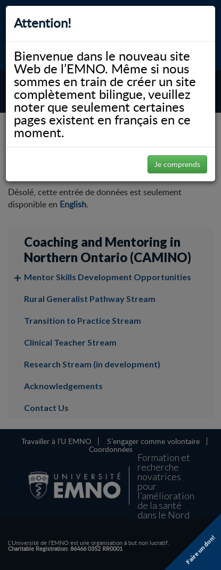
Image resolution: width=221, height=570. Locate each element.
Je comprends (177, 164)
